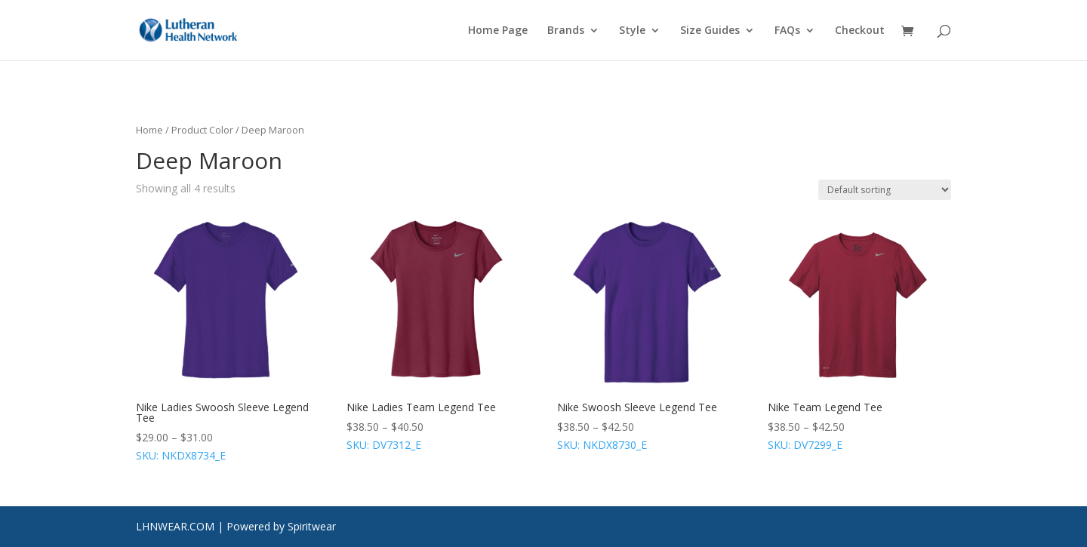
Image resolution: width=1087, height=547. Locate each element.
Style (632, 31)
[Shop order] (884, 190)
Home (149, 130)
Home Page (498, 31)
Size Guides (710, 31)
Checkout (860, 31)
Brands (565, 31)
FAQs (787, 31)
